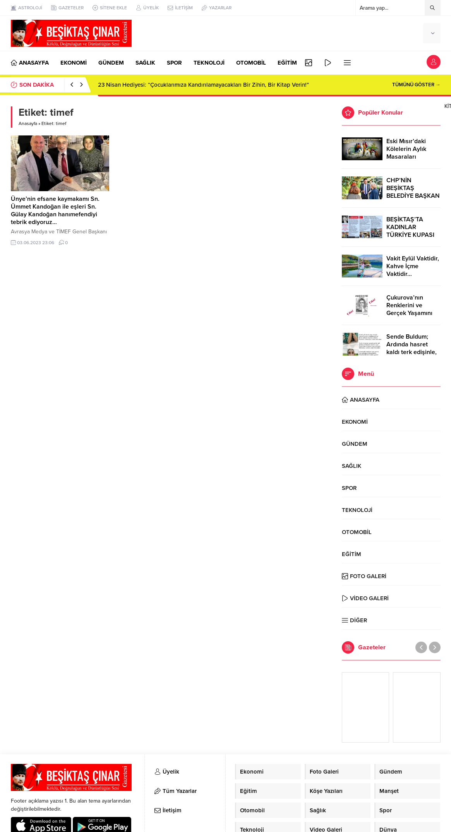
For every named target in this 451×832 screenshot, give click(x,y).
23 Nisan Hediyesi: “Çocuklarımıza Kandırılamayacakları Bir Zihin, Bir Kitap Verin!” (203, 84)
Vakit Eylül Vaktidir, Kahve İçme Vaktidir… (412, 266)
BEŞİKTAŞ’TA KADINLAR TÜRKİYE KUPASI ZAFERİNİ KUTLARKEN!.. (410, 235)
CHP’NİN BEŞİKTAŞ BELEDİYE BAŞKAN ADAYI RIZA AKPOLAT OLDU (413, 195)
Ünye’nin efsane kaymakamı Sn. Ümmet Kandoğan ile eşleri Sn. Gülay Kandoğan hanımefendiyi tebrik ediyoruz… (55, 210)
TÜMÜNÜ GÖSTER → (416, 85)
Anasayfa (28, 123)
